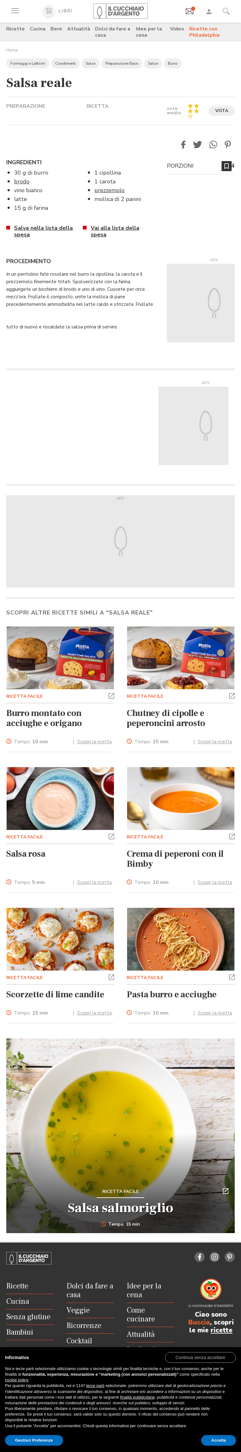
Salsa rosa (26, 853)
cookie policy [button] (16, 1380)
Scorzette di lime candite (55, 994)
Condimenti (65, 63)
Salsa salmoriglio (120, 1208)
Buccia (199, 1322)
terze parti (95, 1385)
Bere (56, 28)
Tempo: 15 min (120, 1224)
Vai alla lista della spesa (115, 231)
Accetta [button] (218, 1440)
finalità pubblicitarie (137, 1397)
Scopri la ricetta (94, 741)
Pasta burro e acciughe (172, 994)
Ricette (15, 28)
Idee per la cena (149, 32)
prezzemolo (109, 190)
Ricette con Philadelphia (204, 32)
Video (177, 28)
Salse (90, 63)
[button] (183, 145)
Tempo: (31, 742)
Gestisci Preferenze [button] (34, 1440)
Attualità (78, 28)
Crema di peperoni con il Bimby (175, 859)
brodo (21, 181)
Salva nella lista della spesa (43, 231)
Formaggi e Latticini (27, 63)
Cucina (38, 28)
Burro (173, 63)
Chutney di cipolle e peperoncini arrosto (166, 718)
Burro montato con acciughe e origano (44, 718)
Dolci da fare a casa (112, 32)
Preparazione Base (121, 63)
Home (12, 50)
